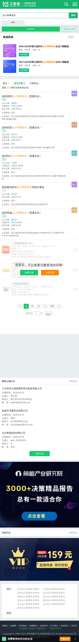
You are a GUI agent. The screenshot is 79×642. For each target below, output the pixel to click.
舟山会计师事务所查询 (28, 604)
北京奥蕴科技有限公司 (13, 432)
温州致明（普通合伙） (22, 96)
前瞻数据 (33, 626)
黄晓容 (14, 103)
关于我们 (54, 626)
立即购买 (24, 54)
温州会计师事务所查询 (28, 593)
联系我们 (64, 626)
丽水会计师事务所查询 (28, 608)
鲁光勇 (14, 194)
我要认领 (40, 453)
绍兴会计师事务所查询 (54, 596)
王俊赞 (14, 163)
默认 (6, 83)
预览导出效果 (69, 29)
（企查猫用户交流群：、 (33, 628)
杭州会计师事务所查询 (28, 589)
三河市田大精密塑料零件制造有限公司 (22, 388)
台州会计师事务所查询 (54, 604)
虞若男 (14, 220)
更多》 (72, 37)
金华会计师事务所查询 (28, 600)
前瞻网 (13, 626)
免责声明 (44, 626)
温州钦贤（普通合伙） (22, 127)
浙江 (9, 589)
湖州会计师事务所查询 (28, 596)
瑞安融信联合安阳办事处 (23, 187)
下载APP (65, 639)
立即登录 (50, 272)
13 (52, 306)
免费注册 (29, 272)
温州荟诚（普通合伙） (22, 212)
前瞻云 (5, 626)
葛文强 (14, 134)
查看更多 (73, 381)
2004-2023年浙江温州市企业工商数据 (44, 46)
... (45, 306)
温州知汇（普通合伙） (22, 156)
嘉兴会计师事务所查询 (54, 593)
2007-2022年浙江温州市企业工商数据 (44, 62)
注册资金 (35, 83)
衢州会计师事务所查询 (54, 600)
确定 (48, 314)
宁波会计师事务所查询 (54, 589)
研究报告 (23, 626)
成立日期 (19, 83)
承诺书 (74, 626)
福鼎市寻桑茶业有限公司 (15, 410)
